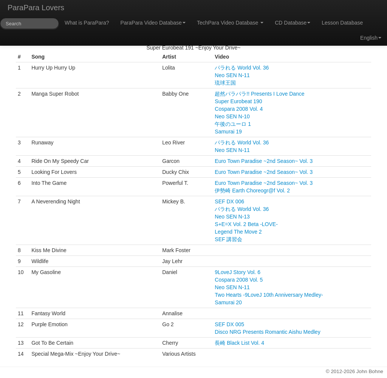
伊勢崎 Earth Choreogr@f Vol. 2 (252, 190)
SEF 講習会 (228, 239)
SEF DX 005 (229, 324)
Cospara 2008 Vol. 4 (239, 109)
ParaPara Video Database (153, 23)
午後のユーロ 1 (233, 124)
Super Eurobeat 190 (238, 101)
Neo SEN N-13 (232, 217)
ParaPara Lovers (36, 7)
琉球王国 (225, 83)
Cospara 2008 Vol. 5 (239, 280)
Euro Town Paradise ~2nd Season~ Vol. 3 (264, 161)
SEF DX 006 (229, 201)
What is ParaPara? (87, 23)
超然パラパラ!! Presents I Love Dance (259, 94)
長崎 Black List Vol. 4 (239, 343)
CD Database (292, 23)
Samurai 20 (228, 302)
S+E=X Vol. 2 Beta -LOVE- (246, 224)
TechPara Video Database (230, 23)
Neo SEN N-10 (232, 116)
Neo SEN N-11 (232, 75)
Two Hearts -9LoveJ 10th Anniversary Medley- (269, 295)
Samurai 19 (228, 132)
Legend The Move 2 (238, 232)
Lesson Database (342, 23)
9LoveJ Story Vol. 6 (237, 272)
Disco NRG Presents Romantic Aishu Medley (267, 332)
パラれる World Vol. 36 (242, 68)
